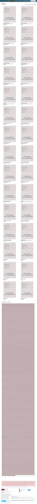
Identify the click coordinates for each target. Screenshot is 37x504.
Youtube (20, 491)
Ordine (26, 4)
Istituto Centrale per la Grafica (5, 487)
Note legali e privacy (25, 487)
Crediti (21, 487)
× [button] (10, 491)
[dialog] (6, 497)
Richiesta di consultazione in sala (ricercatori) (14, 487)
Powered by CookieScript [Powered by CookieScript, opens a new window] (6, 502)
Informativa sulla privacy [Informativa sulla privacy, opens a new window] (5, 499)
